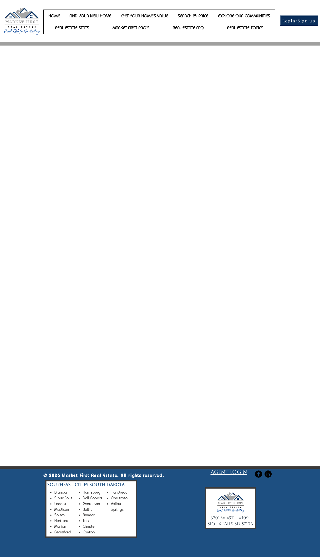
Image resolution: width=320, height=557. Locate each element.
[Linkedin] (268, 474)
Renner (89, 514)
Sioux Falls (63, 497)
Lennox (60, 503)
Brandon (61, 492)
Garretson (91, 503)
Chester (89, 526)
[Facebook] (258, 474)
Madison (61, 509)
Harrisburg (91, 492)
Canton (89, 532)
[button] (90, 16)
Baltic (87, 509)
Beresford (62, 532)
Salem (59, 514)
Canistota (119, 497)
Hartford (61, 520)
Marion (60, 526)
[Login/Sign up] (299, 20)
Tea (86, 520)
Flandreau (119, 492)
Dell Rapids (92, 497)
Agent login (229, 472)
